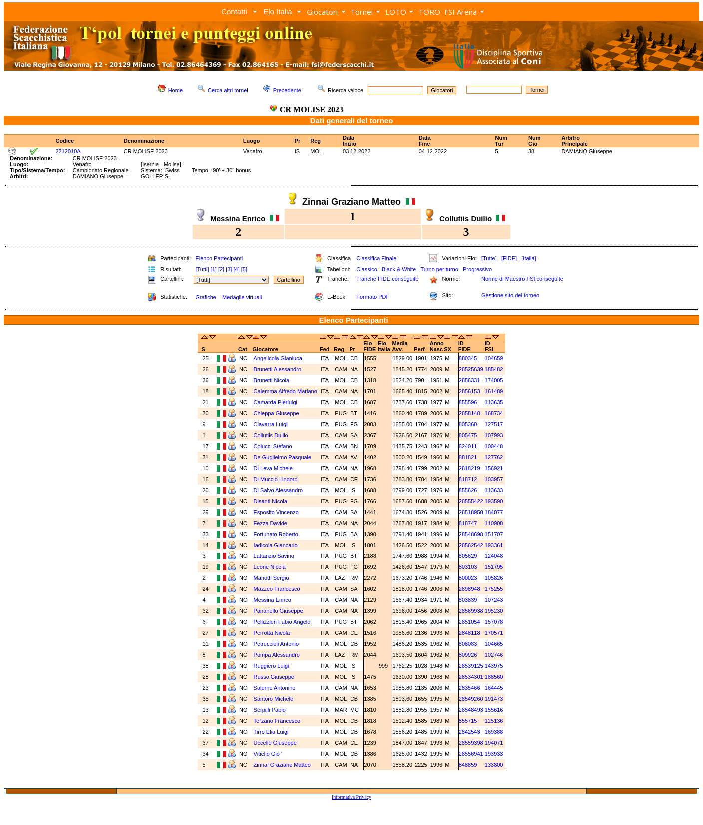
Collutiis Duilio (271, 435)
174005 (494, 380)
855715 (468, 721)
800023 (468, 578)
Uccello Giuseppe (275, 743)
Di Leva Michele (273, 468)
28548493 (471, 710)
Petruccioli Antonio (276, 644)
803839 (468, 600)
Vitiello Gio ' (268, 754)
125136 (494, 721)
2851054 (469, 622)
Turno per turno (439, 269)
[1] (214, 269)
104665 (494, 644)
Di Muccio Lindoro (276, 479)
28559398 (471, 743)
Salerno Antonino (275, 688)
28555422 (471, 501)
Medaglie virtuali (242, 297)
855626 (468, 490)
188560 (494, 677)
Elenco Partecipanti (219, 258)
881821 (468, 457)
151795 (494, 567)
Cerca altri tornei (228, 90)
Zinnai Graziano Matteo (282, 765)
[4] (236, 269)
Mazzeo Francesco (277, 589)
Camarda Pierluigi (275, 402)
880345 (468, 358)
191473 (494, 699)
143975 (494, 666)
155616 (494, 710)
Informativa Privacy (351, 797)
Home (175, 90)
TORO (429, 12)
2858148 (469, 413)
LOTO (395, 12)
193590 (494, 501)
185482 (494, 369)
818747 (468, 523)
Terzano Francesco (277, 721)
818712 (468, 479)
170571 (494, 633)
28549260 (471, 699)
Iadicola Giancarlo (276, 545)
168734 (494, 413)
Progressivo (477, 269)
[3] (229, 269)
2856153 (469, 391)
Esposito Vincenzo (276, 512)
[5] (244, 269)
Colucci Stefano (273, 446)
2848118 (469, 633)
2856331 (469, 380)
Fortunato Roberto (276, 534)
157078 (494, 622)
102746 (494, 655)
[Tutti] (202, 269)
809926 (468, 655)
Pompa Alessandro (277, 655)
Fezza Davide (270, 523)
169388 (494, 732)
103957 (494, 479)
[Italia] (528, 258)
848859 (468, 765)
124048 (494, 556)
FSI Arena (460, 12)
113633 (494, 490)
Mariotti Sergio (271, 578)
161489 (494, 391)
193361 (494, 545)
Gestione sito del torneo (510, 295)
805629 (468, 556)
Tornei (362, 12)
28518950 (471, 512)
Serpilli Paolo (270, 710)
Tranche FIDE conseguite (387, 279)
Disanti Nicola (270, 501)
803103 (468, 567)
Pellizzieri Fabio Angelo (282, 622)
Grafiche (205, 297)
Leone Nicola (270, 567)
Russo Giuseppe (274, 677)
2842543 (469, 732)
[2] (221, 269)
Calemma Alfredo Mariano (285, 391)
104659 (494, 358)
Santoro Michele (274, 699)
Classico (366, 269)
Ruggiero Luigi (271, 666)
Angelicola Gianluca (278, 358)
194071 (494, 743)
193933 (494, 754)
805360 (468, 424)
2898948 (469, 589)
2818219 (469, 468)
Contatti (234, 11)
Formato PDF (372, 297)
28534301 (471, 677)
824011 (468, 446)
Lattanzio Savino (274, 556)
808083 (468, 644)
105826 (494, 578)
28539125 (471, 666)
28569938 (471, 611)
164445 (494, 688)
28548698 (471, 534)
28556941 (471, 754)
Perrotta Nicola (272, 633)
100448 (494, 446)
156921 (494, 468)
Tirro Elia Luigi (271, 732)
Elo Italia (277, 11)
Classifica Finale (376, 258)
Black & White (399, 269)
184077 (494, 512)
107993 (494, 435)
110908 (494, 523)
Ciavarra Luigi (271, 424)
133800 (494, 765)
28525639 (471, 369)
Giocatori (322, 12)
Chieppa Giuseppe (276, 413)
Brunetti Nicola (272, 380)
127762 (494, 457)
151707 (494, 534)
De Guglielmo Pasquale (283, 457)
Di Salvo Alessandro (278, 490)
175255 (494, 589)
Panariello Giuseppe (278, 611)
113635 (494, 402)
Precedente (287, 90)
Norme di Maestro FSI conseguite (522, 279)
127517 (494, 424)
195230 (494, 611)
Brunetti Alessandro (277, 369)
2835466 (469, 688)
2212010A (68, 151)
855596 (468, 402)
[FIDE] (509, 258)
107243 (494, 600)
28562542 (471, 545)
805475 (468, 435)
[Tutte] (489, 258)
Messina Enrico (272, 600)
